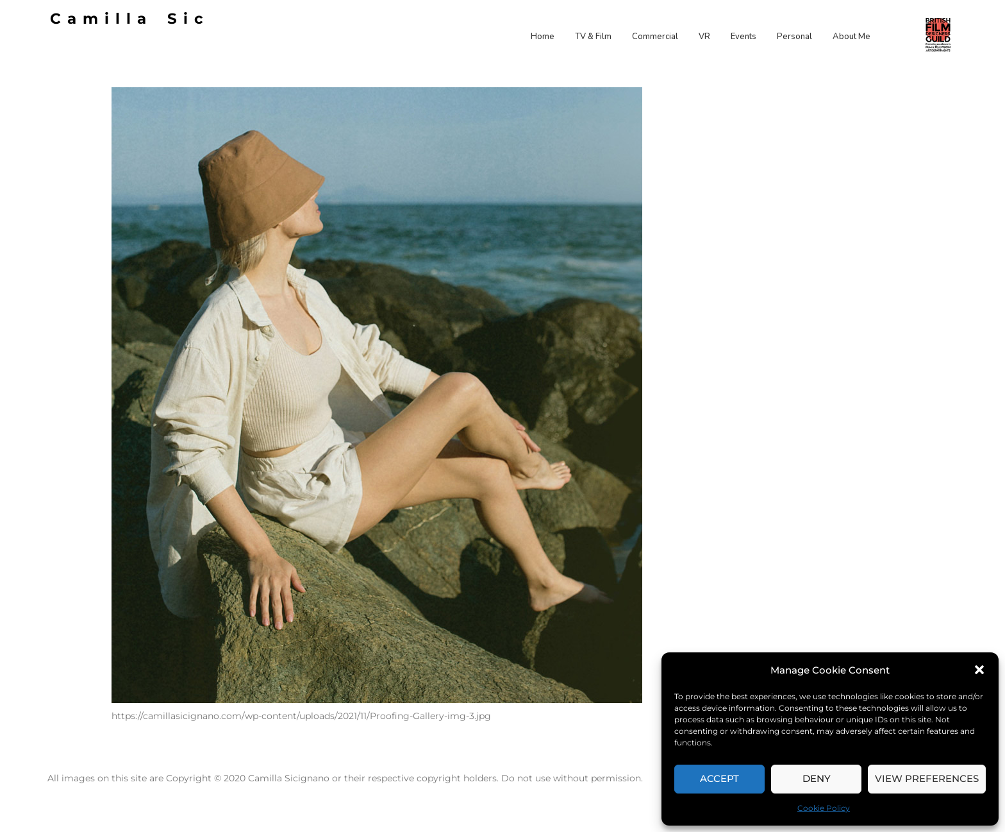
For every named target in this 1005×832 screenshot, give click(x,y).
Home (542, 36)
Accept (719, 778)
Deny (816, 778)
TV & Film (593, 36)
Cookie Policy (823, 808)
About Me (851, 36)
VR (704, 36)
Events (743, 36)
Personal (794, 36)
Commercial (655, 36)
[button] (979, 669)
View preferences (927, 778)
